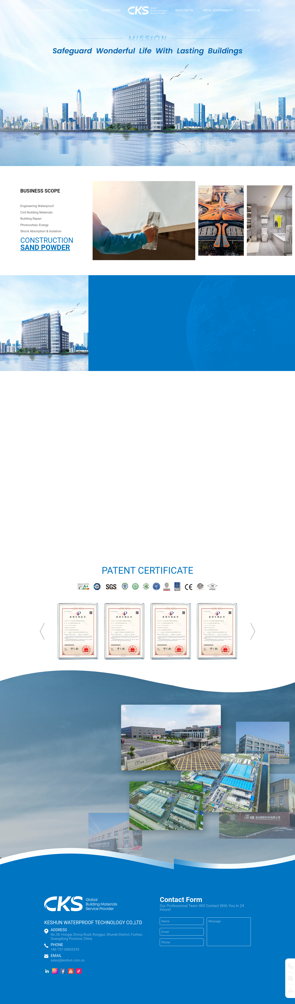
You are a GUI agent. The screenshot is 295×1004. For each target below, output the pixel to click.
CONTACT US (252, 10)
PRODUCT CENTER (77, 10)
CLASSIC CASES (110, 10)
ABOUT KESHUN (43, 10)
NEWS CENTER (184, 10)
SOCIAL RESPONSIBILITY (218, 10)
